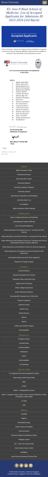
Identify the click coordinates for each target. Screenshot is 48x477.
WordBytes (24, 452)
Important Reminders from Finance (24, 275)
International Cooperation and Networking (24, 196)
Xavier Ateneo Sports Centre (24, 448)
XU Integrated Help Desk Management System (24, 373)
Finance (24, 266)
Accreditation (24, 204)
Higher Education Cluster (24, 170)
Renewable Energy (24, 422)
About (24, 166)
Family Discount (24, 313)
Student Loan (24, 309)
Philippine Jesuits (24, 439)
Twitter (4, 148)
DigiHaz (23, 418)
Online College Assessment (24, 288)
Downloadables (24, 330)
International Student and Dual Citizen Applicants (24, 257)
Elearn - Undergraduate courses (24, 390)
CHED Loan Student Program (24, 326)
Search (24, 356)
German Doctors (24, 431)
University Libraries (24, 191)
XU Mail (23, 401)
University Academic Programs (24, 187)
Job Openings (24, 364)
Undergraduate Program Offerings (24, 221)
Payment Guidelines (23, 300)
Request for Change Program (24, 262)
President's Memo (24, 339)
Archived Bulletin (24, 347)
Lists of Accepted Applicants (24, 226)
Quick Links (24, 369)
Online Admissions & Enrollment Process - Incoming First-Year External (24, 231)
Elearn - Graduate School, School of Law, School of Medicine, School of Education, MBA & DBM (24, 395)
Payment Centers (24, 305)
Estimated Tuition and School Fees (24, 279)
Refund (24, 317)
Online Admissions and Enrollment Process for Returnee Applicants (24, 247)
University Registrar (24, 183)
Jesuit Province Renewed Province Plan (24, 456)
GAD (24, 405)
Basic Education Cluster (24, 179)
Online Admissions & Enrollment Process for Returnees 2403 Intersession (24, 252)
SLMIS (24, 386)
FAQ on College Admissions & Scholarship (24, 217)
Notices (24, 321)
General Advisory (24, 271)
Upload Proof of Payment (24, 283)
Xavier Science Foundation (24, 427)
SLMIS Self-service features (24, 292)
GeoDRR (24, 414)
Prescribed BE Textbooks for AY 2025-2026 (24, 296)
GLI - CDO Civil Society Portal (24, 444)
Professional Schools (24, 174)
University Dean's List (24, 200)
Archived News (24, 343)
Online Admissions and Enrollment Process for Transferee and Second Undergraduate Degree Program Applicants (24, 242)
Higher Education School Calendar (24, 208)
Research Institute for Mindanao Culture (24, 435)
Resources (24, 335)
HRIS (24, 382)
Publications (24, 352)
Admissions (24, 213)
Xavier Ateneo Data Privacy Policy (24, 377)
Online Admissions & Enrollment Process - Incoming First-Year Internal (24, 236)
